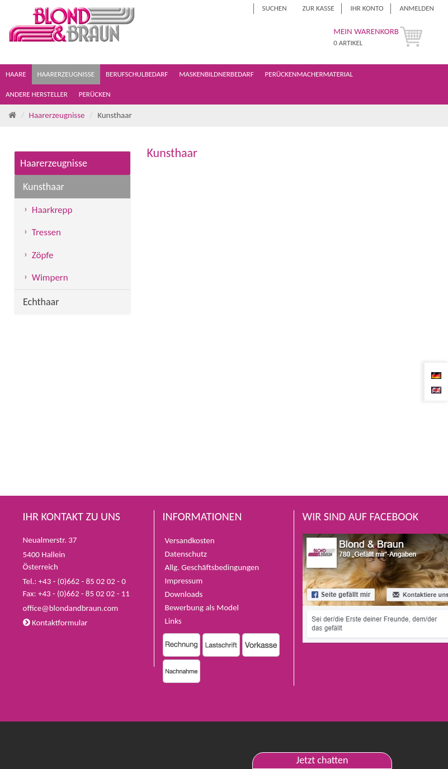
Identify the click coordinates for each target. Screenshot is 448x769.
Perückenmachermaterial (310, 74)
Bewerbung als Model (202, 607)
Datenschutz (186, 554)
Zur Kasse (318, 8)
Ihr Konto (366, 8)
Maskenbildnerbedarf (217, 74)
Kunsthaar (43, 187)
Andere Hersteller (37, 94)
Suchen (274, 8)
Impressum (184, 581)
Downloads (184, 594)
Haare (17, 74)
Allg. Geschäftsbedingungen (212, 567)
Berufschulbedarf (137, 74)
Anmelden (416, 8)
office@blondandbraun (62, 608)
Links (173, 621)
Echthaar (41, 302)
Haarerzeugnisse (67, 74)
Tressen (46, 232)
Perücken (95, 94)
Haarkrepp (52, 210)
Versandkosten (190, 540)
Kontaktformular (55, 623)
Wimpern (50, 277)
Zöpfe (43, 255)
